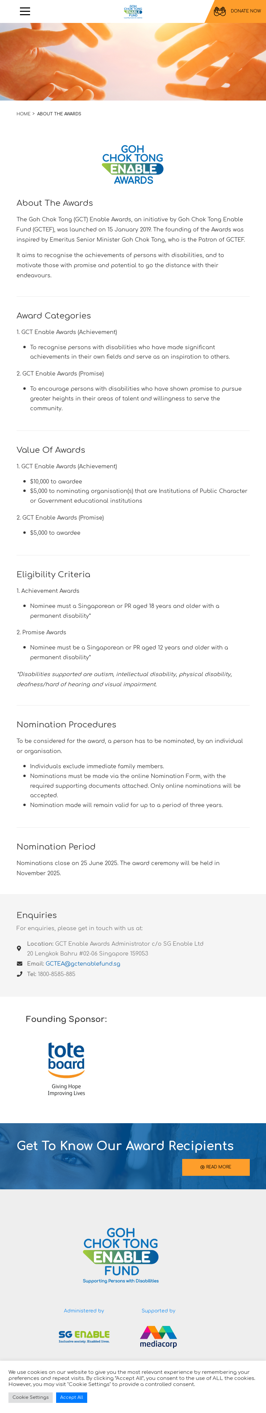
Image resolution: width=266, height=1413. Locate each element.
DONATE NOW (237, 11)
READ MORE (215, 1167)
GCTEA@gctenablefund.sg (83, 964)
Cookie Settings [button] (31, 1397)
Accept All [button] (71, 1397)
